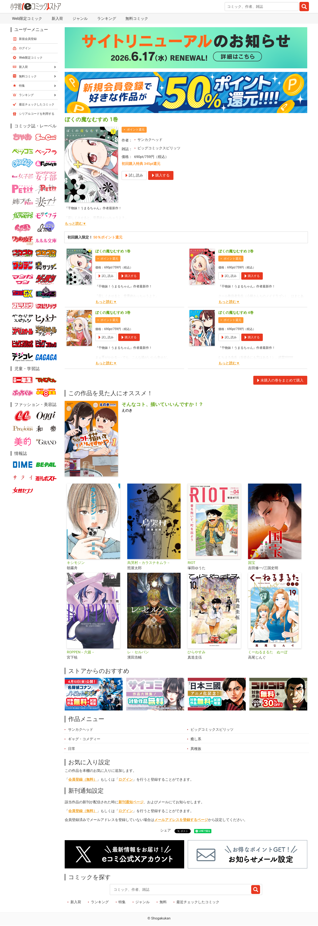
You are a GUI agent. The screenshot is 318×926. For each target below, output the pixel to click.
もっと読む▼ (75, 223)
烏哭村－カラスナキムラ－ (148, 563)
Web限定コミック (27, 18)
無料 (163, 902)
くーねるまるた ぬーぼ (267, 652)
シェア (165, 830)
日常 (71, 749)
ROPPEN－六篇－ (81, 652)
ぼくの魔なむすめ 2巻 (236, 251)
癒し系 (196, 739)
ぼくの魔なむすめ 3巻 (112, 312)
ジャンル (80, 18)
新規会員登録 (28, 38)
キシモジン (76, 563)
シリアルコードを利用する (36, 113)
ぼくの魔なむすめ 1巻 (112, 251)
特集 (122, 902)
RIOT (191, 563)
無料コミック (136, 18)
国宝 (251, 563)
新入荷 (57, 18)
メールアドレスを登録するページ (181, 820)
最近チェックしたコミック (197, 902)
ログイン (125, 779)
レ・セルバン (138, 652)
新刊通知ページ (131, 802)
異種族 (196, 749)
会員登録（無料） (82, 779)
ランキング (106, 18)
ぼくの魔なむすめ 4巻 (236, 312)
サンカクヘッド (149, 139)
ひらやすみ (196, 652)
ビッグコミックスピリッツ (158, 148)
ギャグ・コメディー (84, 739)
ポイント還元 (136, 129)
